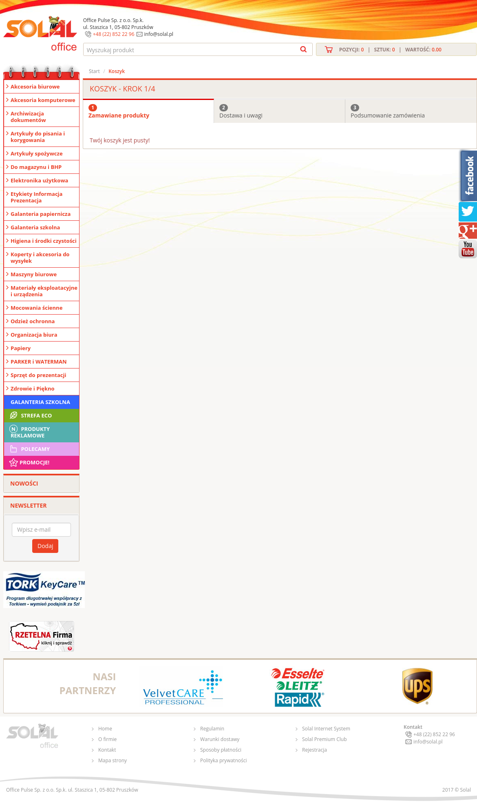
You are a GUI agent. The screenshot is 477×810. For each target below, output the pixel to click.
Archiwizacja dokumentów (28, 117)
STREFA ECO (30, 415)
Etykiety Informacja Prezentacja (36, 197)
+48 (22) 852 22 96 (114, 34)
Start (94, 71)
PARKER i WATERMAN (39, 361)
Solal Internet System (326, 728)
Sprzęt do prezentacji (38, 375)
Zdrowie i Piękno (33, 388)
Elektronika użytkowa (39, 180)
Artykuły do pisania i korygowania (38, 137)
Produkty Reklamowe (29, 431)
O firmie (107, 739)
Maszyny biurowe (34, 274)
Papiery (21, 348)
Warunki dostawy (219, 739)
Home (105, 728)
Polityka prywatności (223, 760)
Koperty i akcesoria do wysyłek (40, 257)
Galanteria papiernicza (41, 213)
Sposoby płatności (220, 749)
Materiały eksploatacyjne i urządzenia (44, 291)
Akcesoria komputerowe (43, 100)
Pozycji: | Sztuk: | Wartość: (390, 49)
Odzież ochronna (33, 321)
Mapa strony (112, 760)
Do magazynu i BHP (36, 167)
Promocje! (28, 462)
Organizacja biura (34, 334)
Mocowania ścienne (36, 307)
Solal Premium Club (324, 739)
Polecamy (29, 449)
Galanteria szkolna (35, 227)
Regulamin (212, 728)
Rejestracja (314, 749)
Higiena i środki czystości (44, 240)
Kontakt (107, 749)
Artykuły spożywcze (37, 153)
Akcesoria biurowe (35, 86)
